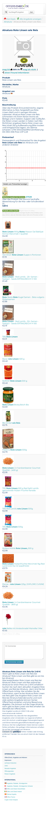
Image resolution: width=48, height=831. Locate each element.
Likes (6, 766)
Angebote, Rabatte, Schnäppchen (16, 783)
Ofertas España (10, 794)
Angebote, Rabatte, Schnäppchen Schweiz (19, 786)
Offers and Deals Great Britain (15, 789)
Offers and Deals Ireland (13, 791)
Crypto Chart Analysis (11, 800)
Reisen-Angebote (10, 774)
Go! (31, 12)
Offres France (10, 797)
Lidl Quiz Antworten (10, 763)
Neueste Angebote (10, 768)
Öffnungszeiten (9, 771)
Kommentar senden (14, 662)
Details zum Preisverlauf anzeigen (15, 184)
